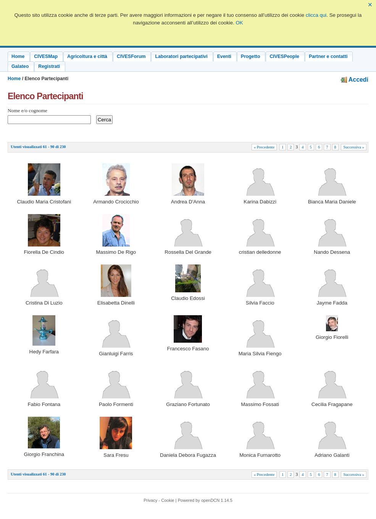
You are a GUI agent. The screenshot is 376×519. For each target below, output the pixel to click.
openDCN (210, 500)
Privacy (150, 500)
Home (14, 78)
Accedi (354, 79)
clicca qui (316, 15)
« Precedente (264, 147)
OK (239, 23)
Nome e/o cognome (27, 110)
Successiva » (353, 147)
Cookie (167, 500)
